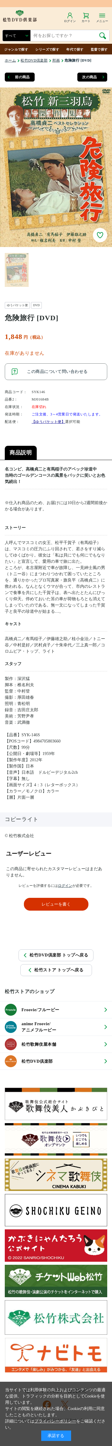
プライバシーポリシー (55, 1421)
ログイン (65, 886)
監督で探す (99, 49)
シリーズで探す (47, 49)
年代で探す (74, 49)
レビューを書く (56, 904)
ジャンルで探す (16, 49)
